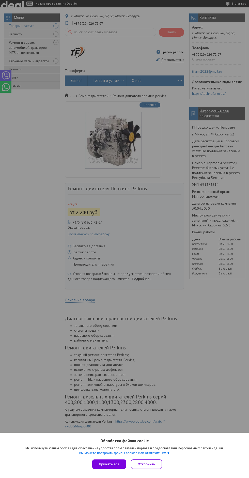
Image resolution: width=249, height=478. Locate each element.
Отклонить (146, 464)
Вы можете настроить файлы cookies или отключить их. (123, 453)
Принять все (109, 464)
